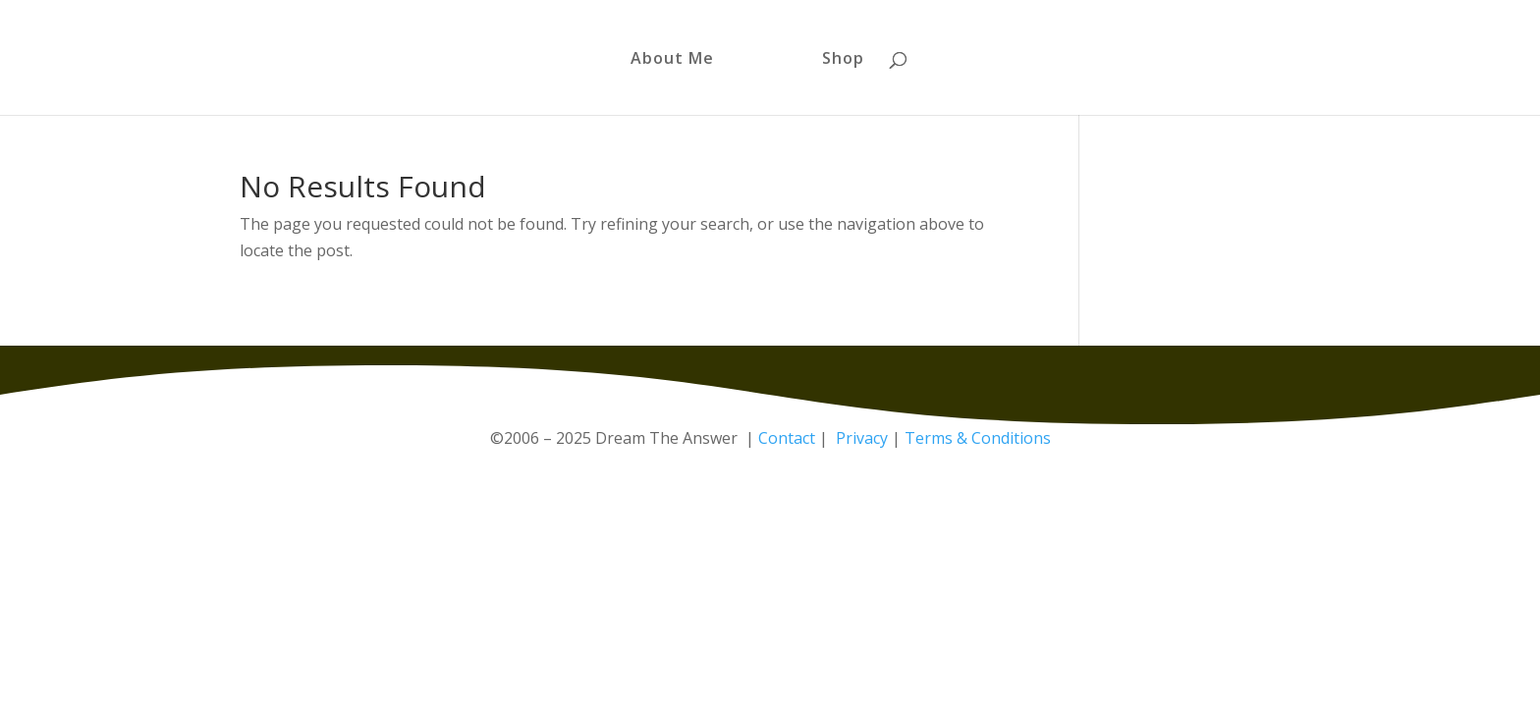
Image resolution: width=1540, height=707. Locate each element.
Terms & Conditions (978, 438)
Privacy (862, 438)
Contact (786, 438)
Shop (843, 60)
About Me (672, 60)
